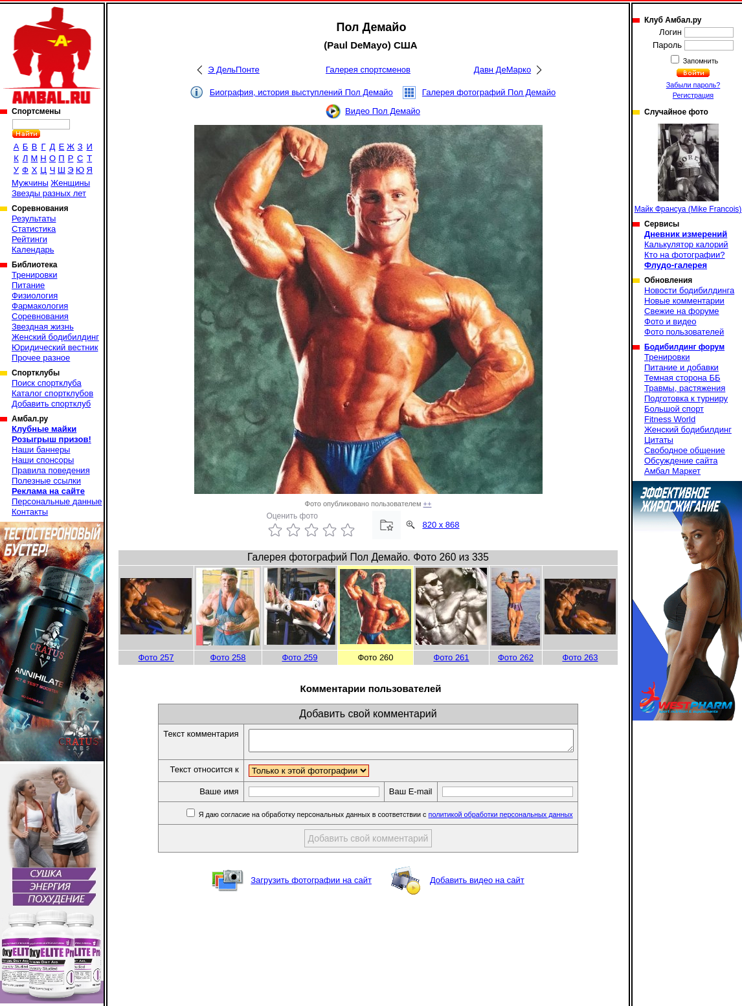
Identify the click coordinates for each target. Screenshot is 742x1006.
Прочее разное (41, 358)
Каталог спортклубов (52, 393)
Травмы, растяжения (684, 388)
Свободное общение (684, 450)
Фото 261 (451, 657)
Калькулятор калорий (686, 244)
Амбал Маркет (672, 471)
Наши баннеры (41, 449)
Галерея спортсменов (368, 69)
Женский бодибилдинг (55, 337)
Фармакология (40, 306)
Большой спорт (674, 409)
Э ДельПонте (234, 69)
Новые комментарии (684, 301)
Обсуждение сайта (680, 460)
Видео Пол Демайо (382, 111)
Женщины (70, 183)
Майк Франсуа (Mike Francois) (688, 169)
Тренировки (34, 275)
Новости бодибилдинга (689, 290)
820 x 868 (440, 525)
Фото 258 (227, 657)
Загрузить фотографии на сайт (311, 884)
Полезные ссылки (46, 481)
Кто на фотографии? (684, 255)
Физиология (35, 295)
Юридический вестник (55, 347)
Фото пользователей (684, 332)
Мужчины (30, 183)
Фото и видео (670, 321)
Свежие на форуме (681, 311)
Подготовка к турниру (686, 398)
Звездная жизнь (43, 326)
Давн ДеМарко (502, 69)
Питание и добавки (681, 367)
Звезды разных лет (49, 193)
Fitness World (669, 419)
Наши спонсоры (43, 460)
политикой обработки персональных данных (520, 818)
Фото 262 (516, 657)
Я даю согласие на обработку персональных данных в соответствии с (404, 818)
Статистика (34, 229)
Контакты (30, 512)
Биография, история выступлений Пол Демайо (301, 92)
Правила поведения (51, 470)
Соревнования (40, 316)
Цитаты (658, 440)
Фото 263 (580, 657)
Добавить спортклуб (51, 403)
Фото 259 (299, 657)
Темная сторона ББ (682, 378)
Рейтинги (29, 239)
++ (427, 504)
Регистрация (693, 95)
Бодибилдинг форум (684, 347)
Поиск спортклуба (47, 383)
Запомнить (700, 61)
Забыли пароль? (693, 85)
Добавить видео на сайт (477, 884)
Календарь (33, 249)
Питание (28, 285)
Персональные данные (57, 501)
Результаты (34, 218)
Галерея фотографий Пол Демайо (489, 92)
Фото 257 (156, 657)
